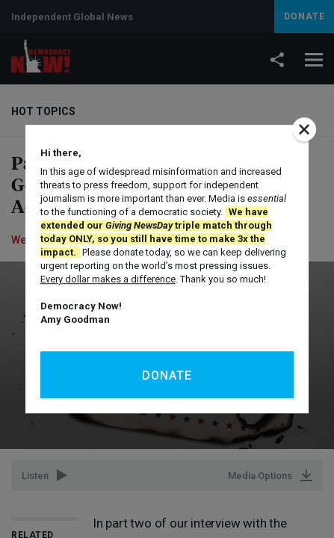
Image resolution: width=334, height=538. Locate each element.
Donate (167, 375)
